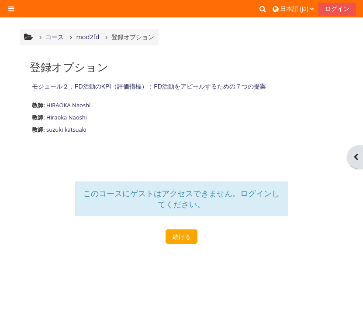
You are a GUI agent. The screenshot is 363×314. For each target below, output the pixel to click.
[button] (263, 8)
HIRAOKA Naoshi (68, 105)
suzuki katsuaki (66, 129)
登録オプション (132, 37)
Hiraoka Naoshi (66, 117)
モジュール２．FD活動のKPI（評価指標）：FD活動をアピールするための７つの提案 (149, 86)
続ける (182, 236)
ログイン (337, 8)
